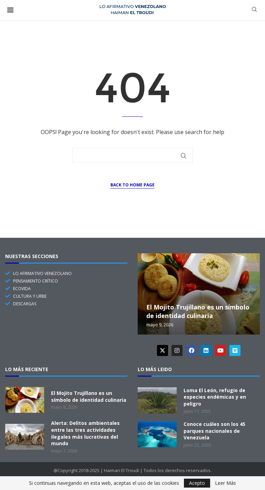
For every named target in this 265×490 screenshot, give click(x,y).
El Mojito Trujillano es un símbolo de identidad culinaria (197, 311)
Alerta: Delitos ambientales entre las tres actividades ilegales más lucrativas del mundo (85, 433)
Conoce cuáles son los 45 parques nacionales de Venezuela (214, 431)
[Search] (254, 10)
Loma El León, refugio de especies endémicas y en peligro (215, 397)
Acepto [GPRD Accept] (197, 483)
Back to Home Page (132, 185)
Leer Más (225, 483)
